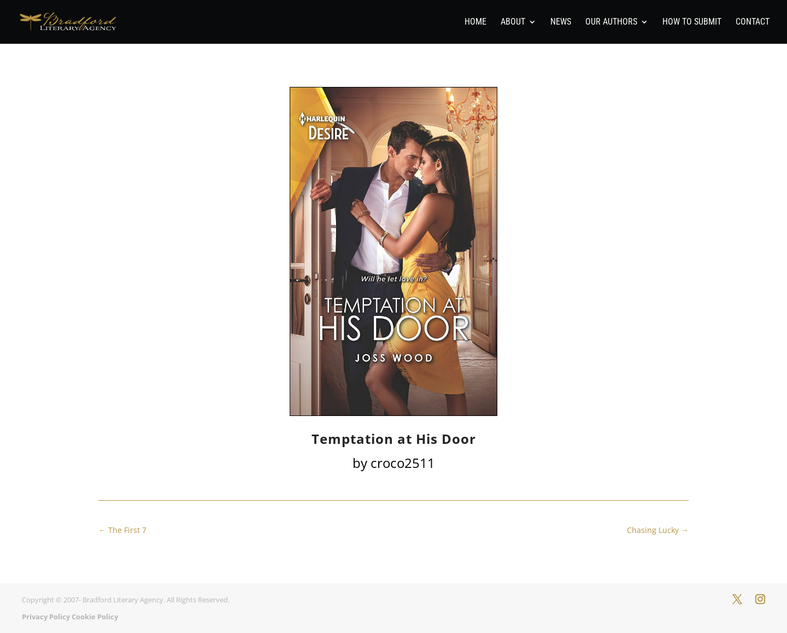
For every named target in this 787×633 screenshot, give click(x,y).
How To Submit (691, 22)
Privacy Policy (46, 617)
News (560, 22)
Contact (753, 22)
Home (475, 22)
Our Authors (611, 22)
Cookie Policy (95, 617)
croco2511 (403, 463)
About (513, 22)
